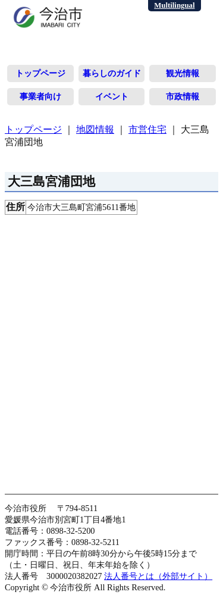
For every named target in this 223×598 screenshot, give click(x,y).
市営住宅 (147, 129)
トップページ (40, 73)
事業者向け (40, 96)
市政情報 (182, 96)
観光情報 (182, 73)
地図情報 (95, 129)
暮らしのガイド (112, 73)
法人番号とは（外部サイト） (158, 576)
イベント (111, 96)
